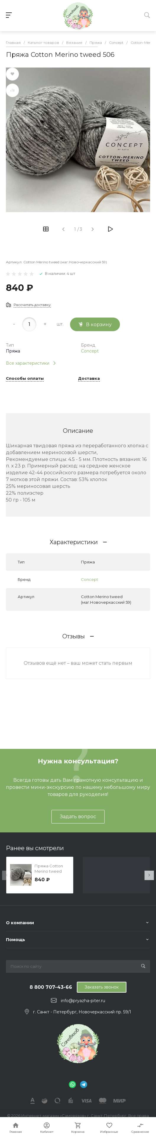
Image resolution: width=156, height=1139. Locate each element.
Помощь (15, 939)
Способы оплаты (25, 379)
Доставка (89, 379)
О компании (20, 922)
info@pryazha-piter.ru (83, 1000)
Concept (90, 351)
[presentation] (7, 875)
